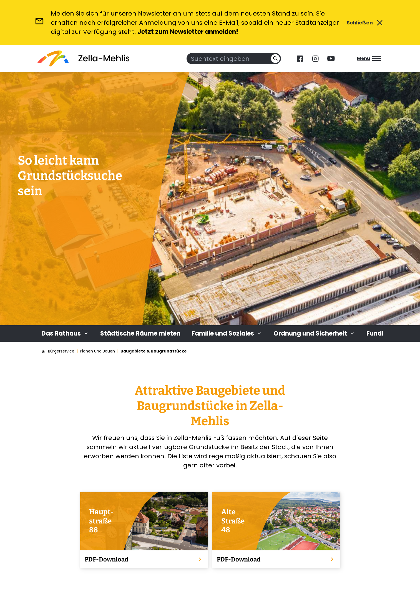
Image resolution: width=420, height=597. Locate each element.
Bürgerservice (61, 351)
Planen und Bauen (97, 351)
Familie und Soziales (227, 333)
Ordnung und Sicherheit (314, 333)
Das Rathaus (65, 333)
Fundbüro (381, 333)
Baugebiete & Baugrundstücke (153, 351)
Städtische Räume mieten (140, 333)
